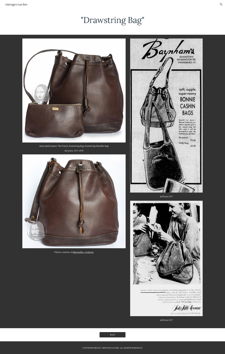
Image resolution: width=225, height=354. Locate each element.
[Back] (112, 334)
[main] (112, 19)
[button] (221, 4)
